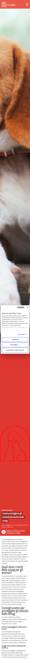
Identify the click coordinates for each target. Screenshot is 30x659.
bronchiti (4, 604)
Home (3, 525)
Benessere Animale (7, 510)
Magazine (8, 525)
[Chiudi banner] (27, 307)
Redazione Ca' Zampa (14, 533)
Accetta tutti (15, 339)
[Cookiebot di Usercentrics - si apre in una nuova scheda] (18, 308)
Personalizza (21, 334)
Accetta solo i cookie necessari (15, 350)
